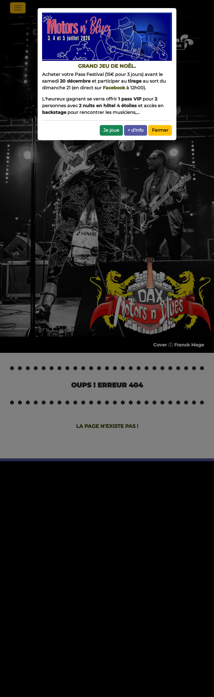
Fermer (160, 130)
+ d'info (136, 130)
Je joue (111, 130)
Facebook (114, 87)
